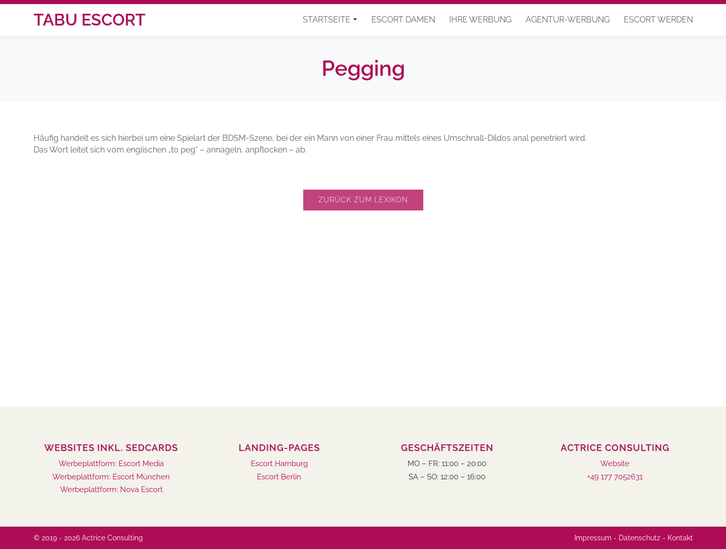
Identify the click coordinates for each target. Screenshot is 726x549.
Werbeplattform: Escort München (111, 477)
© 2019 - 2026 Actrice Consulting (88, 538)
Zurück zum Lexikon (363, 200)
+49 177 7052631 (615, 477)
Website (614, 464)
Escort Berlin (279, 477)
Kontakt (680, 538)
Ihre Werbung (480, 19)
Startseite (327, 19)
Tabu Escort (90, 19)
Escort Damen (403, 19)
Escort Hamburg (279, 464)
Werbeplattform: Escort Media (111, 464)
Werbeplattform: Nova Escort (111, 490)
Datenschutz (639, 538)
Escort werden (658, 19)
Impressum (593, 538)
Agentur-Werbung (567, 19)
